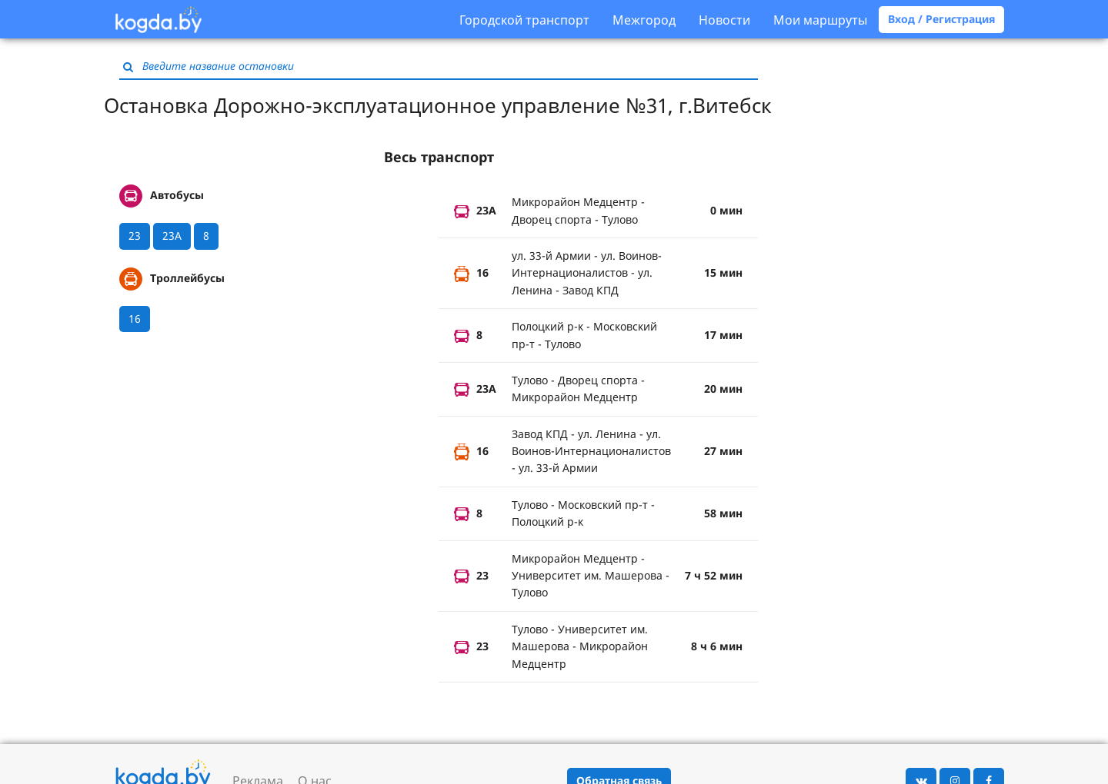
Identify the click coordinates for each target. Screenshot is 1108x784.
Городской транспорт (524, 20)
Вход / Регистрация (941, 19)
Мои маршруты (820, 20)
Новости (724, 20)
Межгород (644, 20)
